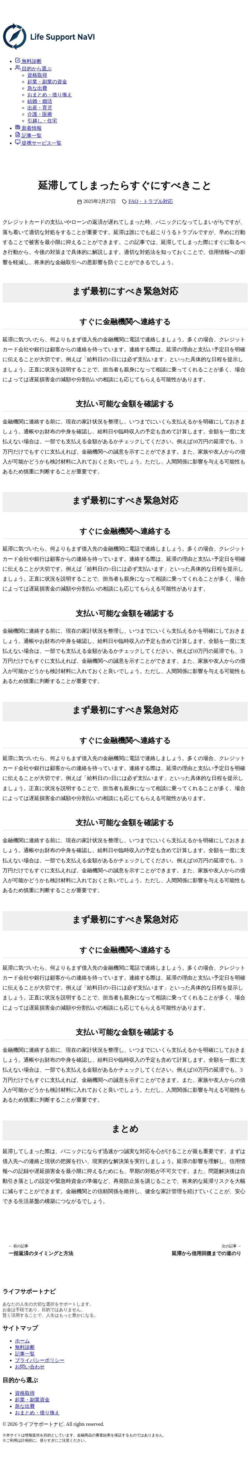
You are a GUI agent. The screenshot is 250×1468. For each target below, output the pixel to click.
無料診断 (25, 1347)
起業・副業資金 (32, 1399)
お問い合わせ (30, 1366)
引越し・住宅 (42, 120)
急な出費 (37, 88)
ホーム (22, 1340)
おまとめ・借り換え (49, 94)
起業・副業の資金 (47, 81)
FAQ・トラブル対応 (151, 201)
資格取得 (37, 75)
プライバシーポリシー (40, 1360)
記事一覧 (25, 1353)
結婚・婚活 (39, 101)
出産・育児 (39, 107)
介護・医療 (39, 114)
